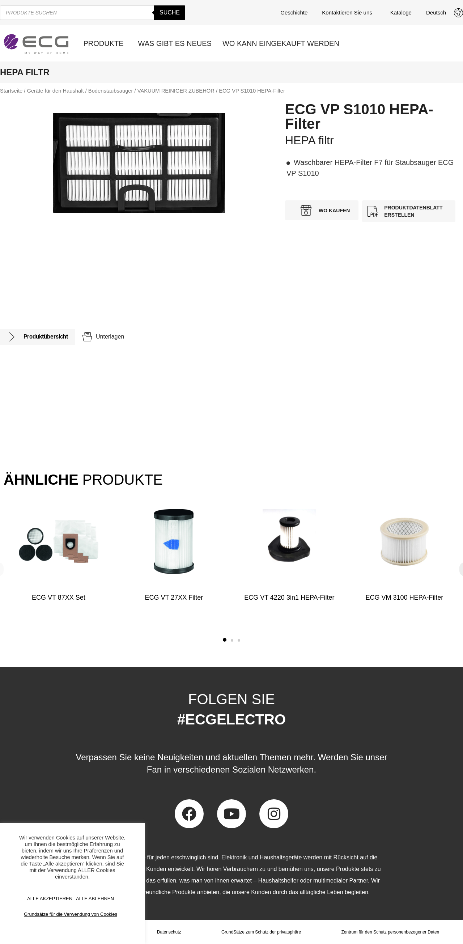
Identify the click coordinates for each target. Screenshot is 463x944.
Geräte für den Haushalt (55, 91)
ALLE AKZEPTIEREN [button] (49, 898)
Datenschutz (169, 932)
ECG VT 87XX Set (58, 597)
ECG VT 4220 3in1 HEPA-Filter (289, 597)
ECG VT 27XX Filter (174, 597)
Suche (170, 12)
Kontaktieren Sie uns (348, 12)
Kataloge (401, 12)
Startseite (11, 91)
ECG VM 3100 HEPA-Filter (404, 597)
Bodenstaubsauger (110, 91)
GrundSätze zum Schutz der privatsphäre (261, 932)
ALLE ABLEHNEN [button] (95, 898)
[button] (224, 640)
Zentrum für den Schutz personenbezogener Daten (390, 932)
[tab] (37, 337)
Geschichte (293, 12)
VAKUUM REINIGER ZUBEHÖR (175, 91)
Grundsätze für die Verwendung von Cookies (70, 914)
